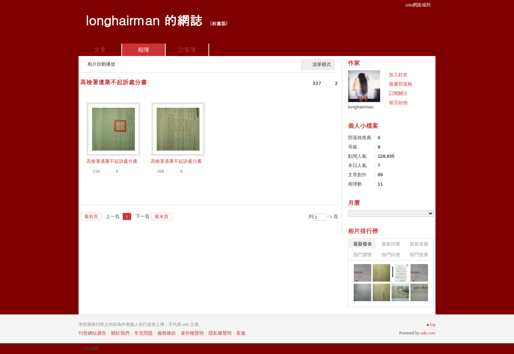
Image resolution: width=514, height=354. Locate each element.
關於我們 (120, 333)
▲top (430, 324)
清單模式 (321, 64)
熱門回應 (391, 254)
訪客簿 (187, 50)
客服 (241, 333)
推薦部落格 (400, 84)
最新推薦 (419, 244)
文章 (100, 50)
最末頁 (161, 216)
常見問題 (143, 333)
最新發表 (362, 244)
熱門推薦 (419, 254)
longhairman (361, 107)
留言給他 (398, 102)
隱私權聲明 (220, 333)
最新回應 (391, 244)
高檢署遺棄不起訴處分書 (113, 82)
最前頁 (91, 216)
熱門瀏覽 (362, 254)
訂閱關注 (398, 93)
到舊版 (219, 23)
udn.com (427, 332)
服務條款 (166, 333)
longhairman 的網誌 (144, 20)
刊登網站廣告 (92, 333)
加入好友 (398, 74)
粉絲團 (91, 348)
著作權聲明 (192, 333)
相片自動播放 (101, 64)
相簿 (143, 50)
